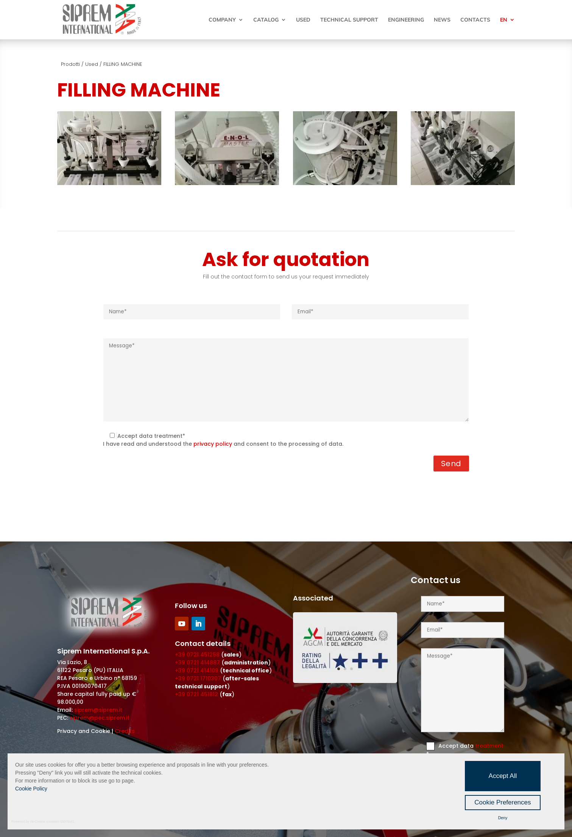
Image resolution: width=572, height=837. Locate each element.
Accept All (503, 775)
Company (222, 20)
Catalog (266, 20)
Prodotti (70, 64)
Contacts (475, 20)
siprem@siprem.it (98, 710)
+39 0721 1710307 (198, 678)
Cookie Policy (31, 789)
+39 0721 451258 (197, 654)
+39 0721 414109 (196, 670)
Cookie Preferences (502, 802)
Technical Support (349, 20)
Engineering (406, 20)
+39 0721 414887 (197, 662)
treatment (489, 746)
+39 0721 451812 (196, 694)
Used (303, 20)
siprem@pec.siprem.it (99, 718)
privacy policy (212, 444)
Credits (125, 731)
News (442, 20)
